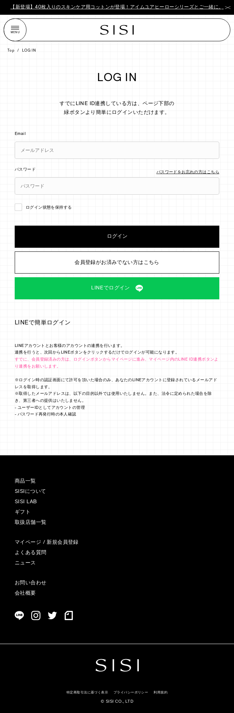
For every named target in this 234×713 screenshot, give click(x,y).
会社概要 (25, 593)
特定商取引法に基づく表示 (87, 692)
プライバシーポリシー (131, 692)
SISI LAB (26, 502)
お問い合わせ (31, 583)
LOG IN (29, 51)
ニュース (25, 563)
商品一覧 (25, 481)
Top (10, 51)
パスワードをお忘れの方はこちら (187, 172)
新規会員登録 (63, 542)
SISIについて (30, 491)
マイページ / (31, 542)
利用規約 (161, 692)
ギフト (22, 512)
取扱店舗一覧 (31, 522)
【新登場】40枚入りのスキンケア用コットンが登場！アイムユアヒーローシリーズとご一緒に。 (116, 7)
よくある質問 (31, 553)
